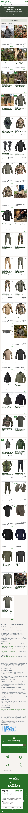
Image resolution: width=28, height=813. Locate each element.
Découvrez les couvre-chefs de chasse (9, 731)
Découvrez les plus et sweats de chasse (9, 727)
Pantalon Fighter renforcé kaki (7, 651)
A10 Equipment (3, 709)
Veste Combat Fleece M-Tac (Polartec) (9, 649)
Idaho (22, 709)
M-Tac (8, 709)
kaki (13, 654)
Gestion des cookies (14, 810)
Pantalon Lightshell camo (6, 654)
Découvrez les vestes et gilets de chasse (9, 726)
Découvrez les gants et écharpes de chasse (9, 730)
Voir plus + (3, 750)
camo (15, 651)
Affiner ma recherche (14, 20)
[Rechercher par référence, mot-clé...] (15, 5)
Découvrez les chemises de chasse (8, 728)
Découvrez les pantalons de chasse (8, 729)
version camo (16, 643)
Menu (2, 4)
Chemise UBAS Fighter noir (7, 656)
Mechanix (16, 709)
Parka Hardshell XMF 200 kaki (7, 643)
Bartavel (24, 709)
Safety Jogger (11, 709)
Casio (19, 709)
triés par (6, 23)
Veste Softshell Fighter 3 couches (8, 646)
